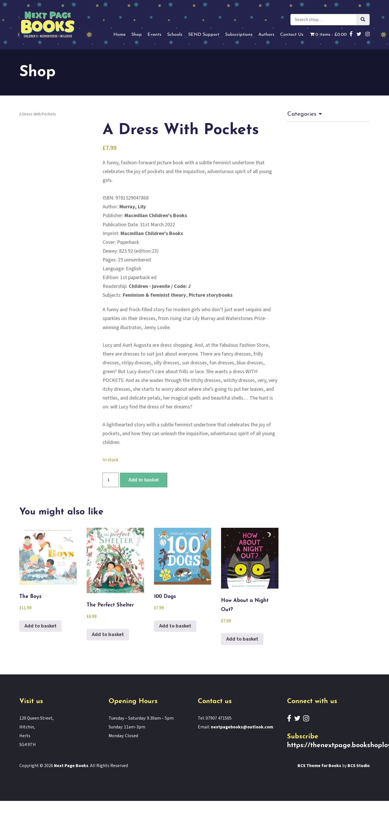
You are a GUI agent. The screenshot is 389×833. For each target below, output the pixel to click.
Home (119, 34)
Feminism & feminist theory (154, 295)
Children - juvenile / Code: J (160, 286)
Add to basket (143, 479)
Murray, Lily (132, 206)
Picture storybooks (210, 295)
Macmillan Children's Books (155, 215)
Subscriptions (239, 34)
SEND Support (203, 34)
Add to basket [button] (40, 626)
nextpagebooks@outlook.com (242, 727)
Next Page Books (71, 766)
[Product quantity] (110, 480)
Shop (136, 34)
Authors (266, 34)
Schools (174, 34)
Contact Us (291, 34)
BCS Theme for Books (319, 766)
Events (154, 34)
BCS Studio (359, 766)
